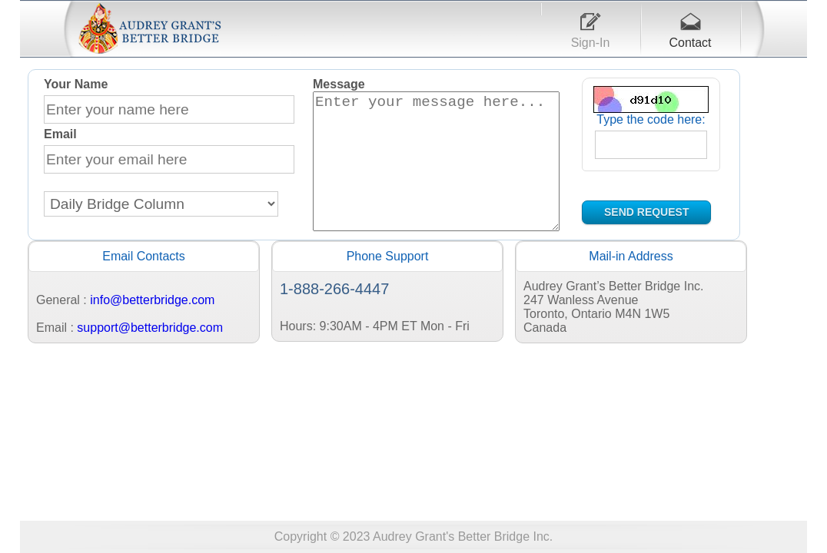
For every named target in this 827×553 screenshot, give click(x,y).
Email (60, 134)
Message (339, 84)
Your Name (76, 84)
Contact (690, 42)
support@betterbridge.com (150, 357)
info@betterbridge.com (152, 329)
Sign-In (590, 42)
